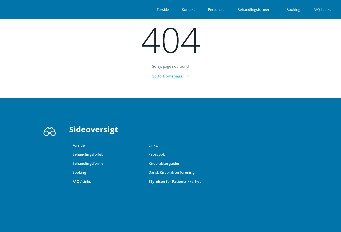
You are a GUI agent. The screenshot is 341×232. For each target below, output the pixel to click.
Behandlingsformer (255, 9)
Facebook (157, 154)
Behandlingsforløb (88, 154)
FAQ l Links (322, 9)
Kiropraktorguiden (164, 163)
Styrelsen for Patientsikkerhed (175, 181)
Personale (216, 9)
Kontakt (188, 9)
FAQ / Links (81, 181)
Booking (293, 9)
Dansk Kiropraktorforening (171, 172)
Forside (163, 9)
